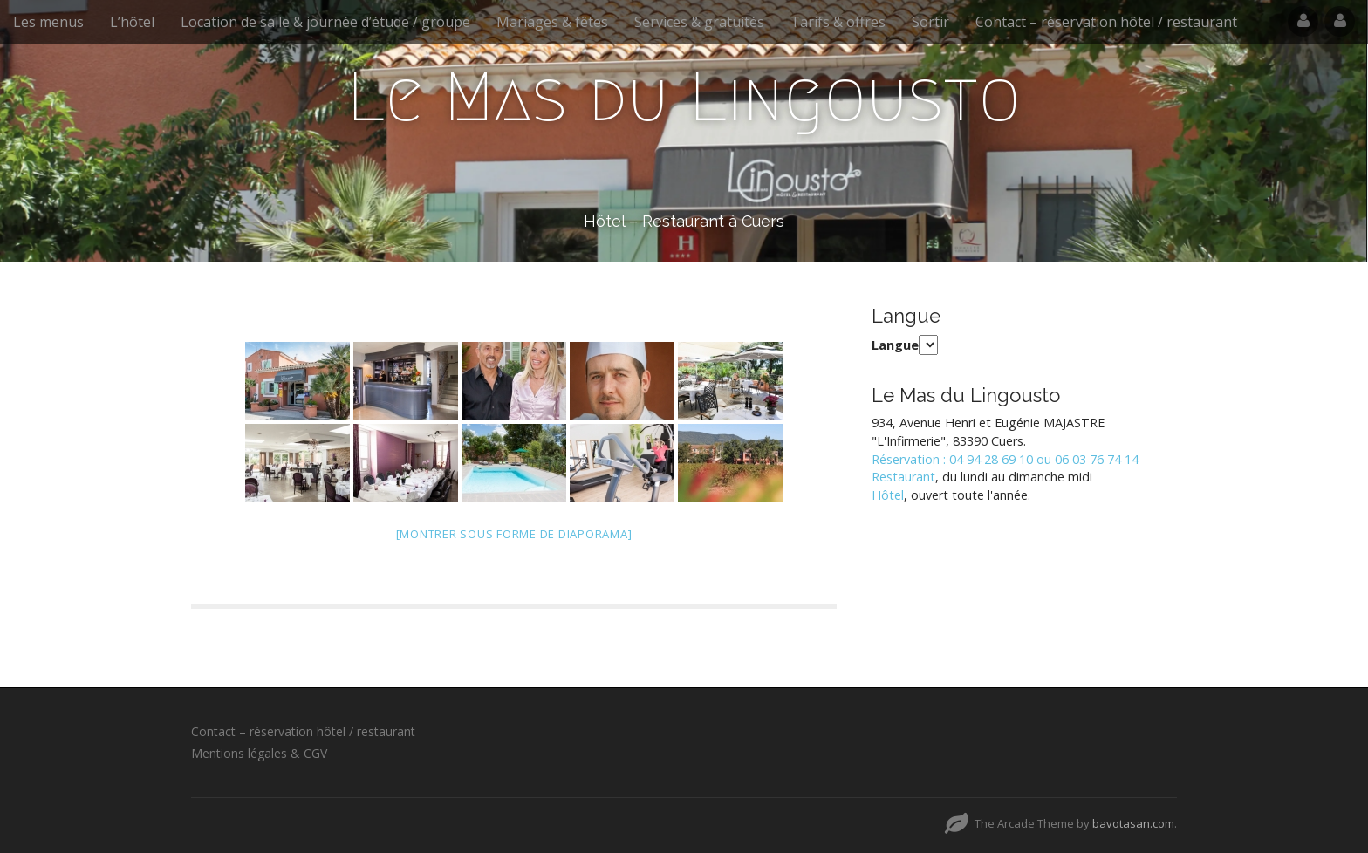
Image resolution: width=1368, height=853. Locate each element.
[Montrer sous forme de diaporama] (514, 534)
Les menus (48, 21)
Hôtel (888, 495)
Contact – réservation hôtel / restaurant (1106, 21)
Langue (895, 345)
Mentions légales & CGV (259, 753)
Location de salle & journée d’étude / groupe (325, 21)
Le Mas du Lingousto (684, 96)
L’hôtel (132, 21)
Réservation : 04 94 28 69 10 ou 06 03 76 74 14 (1005, 459)
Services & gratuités (699, 21)
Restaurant (903, 476)
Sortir (930, 21)
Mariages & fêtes (552, 21)
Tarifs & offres (838, 21)
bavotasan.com (1133, 823)
